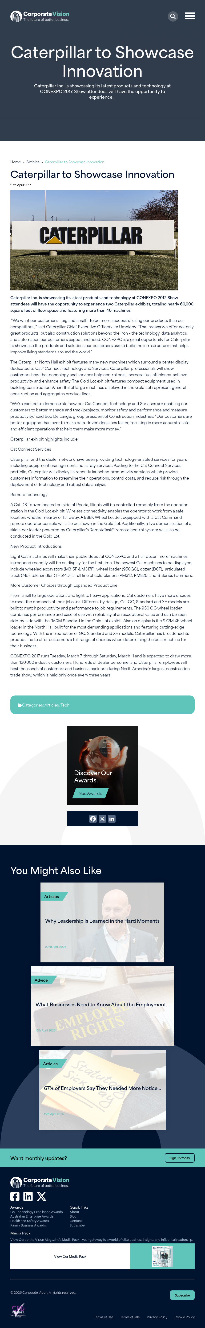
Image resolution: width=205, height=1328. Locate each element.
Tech (64, 705)
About (74, 1211)
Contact (76, 1220)
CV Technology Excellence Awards (36, 1211)
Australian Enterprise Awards (31, 1216)
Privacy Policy (157, 1317)
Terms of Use (103, 1317)
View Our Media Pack (70, 1256)
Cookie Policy (184, 1317)
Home (15, 161)
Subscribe (77, 1225)
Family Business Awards (28, 1225)
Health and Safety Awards (29, 1220)
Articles (33, 161)
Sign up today (179, 1157)
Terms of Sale (130, 1317)
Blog (73, 1216)
